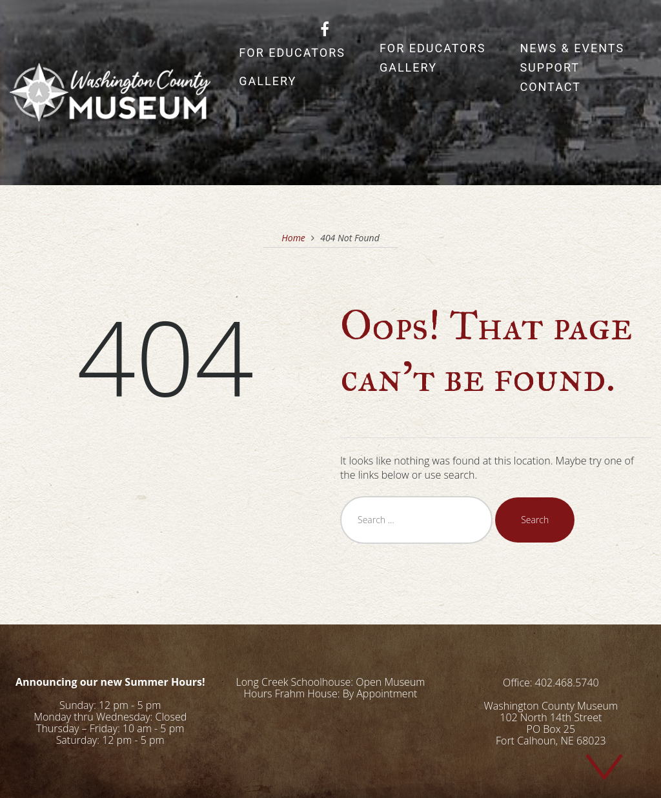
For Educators (292, 52)
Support (550, 67)
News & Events (572, 48)
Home (293, 238)
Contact (550, 87)
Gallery (267, 81)
